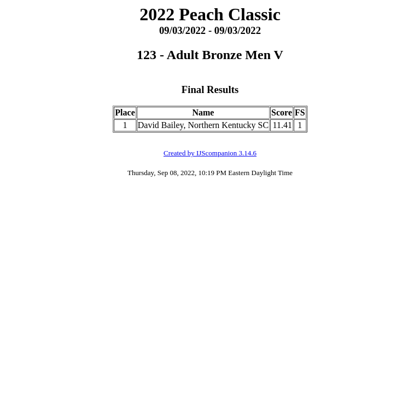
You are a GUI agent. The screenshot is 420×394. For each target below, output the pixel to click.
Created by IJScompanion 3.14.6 (210, 153)
